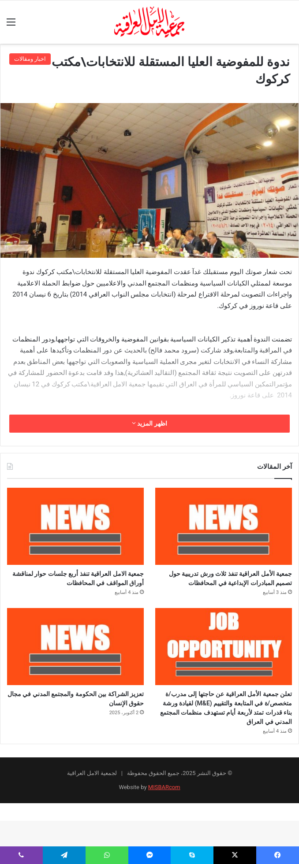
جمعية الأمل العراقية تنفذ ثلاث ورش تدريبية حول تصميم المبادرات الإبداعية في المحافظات (226, 587)
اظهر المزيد (149, 423)
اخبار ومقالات (30, 59)
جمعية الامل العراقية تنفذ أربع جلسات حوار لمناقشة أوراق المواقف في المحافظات (76, 587)
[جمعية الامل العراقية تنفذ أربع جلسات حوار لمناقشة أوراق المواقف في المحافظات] (75, 526)
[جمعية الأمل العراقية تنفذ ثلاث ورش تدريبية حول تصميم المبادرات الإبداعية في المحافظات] (223, 526)
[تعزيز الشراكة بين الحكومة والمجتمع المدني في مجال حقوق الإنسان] (75, 665)
